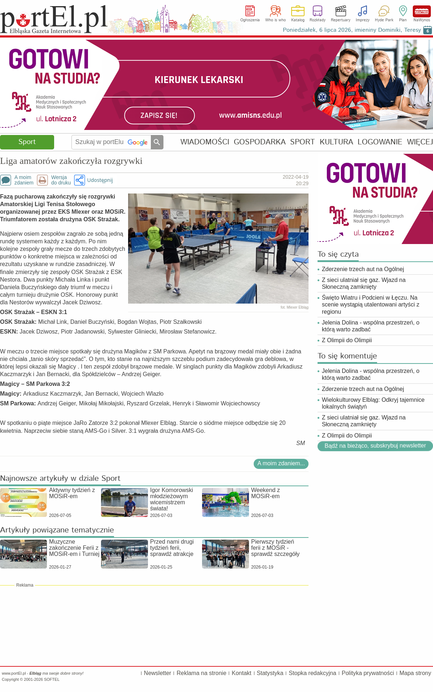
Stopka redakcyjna (312, 673)
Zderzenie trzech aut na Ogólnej (363, 269)
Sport (27, 142)
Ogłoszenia (250, 20)
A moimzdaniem (24, 180)
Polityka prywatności (368, 673)
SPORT (302, 142)
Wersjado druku (61, 180)
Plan (403, 20)
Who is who (275, 20)
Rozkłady (317, 20)
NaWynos (422, 11)
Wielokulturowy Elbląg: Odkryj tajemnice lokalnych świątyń (373, 403)
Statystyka (270, 673)
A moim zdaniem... (281, 463)
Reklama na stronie (201, 673)
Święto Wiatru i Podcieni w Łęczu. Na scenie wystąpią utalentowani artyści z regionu (370, 304)
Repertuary (340, 20)
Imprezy (362, 20)
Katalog (298, 20)
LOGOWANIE (380, 142)
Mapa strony (415, 673)
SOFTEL (52, 679)
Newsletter (157, 673)
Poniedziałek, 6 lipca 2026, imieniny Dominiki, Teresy (352, 30)
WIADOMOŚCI (204, 142)
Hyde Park (384, 20)
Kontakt (241, 673)
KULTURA (336, 142)
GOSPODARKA (260, 142)
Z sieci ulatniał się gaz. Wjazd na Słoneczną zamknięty (364, 283)
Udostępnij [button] (100, 180)
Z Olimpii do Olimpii (347, 340)
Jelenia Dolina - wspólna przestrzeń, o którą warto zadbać (370, 325)
